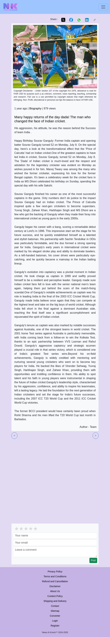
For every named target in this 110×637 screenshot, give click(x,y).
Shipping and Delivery (55, 601)
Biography (35, 108)
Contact (55, 606)
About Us (55, 591)
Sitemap (55, 611)
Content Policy (55, 596)
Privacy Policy (55, 571)
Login (55, 620)
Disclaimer (54, 586)
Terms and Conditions (55, 576)
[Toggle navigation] (103, 7)
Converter (55, 615)
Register (55, 625)
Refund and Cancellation (55, 581)
